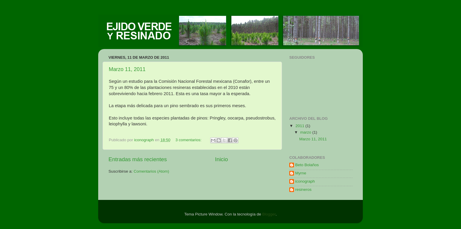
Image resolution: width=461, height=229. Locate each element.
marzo (306, 132)
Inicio (221, 159)
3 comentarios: (189, 140)
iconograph (305, 181)
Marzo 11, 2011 (127, 69)
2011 (300, 126)
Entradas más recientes (137, 159)
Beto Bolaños (307, 165)
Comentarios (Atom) (151, 171)
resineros (303, 189)
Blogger (269, 214)
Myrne (300, 173)
